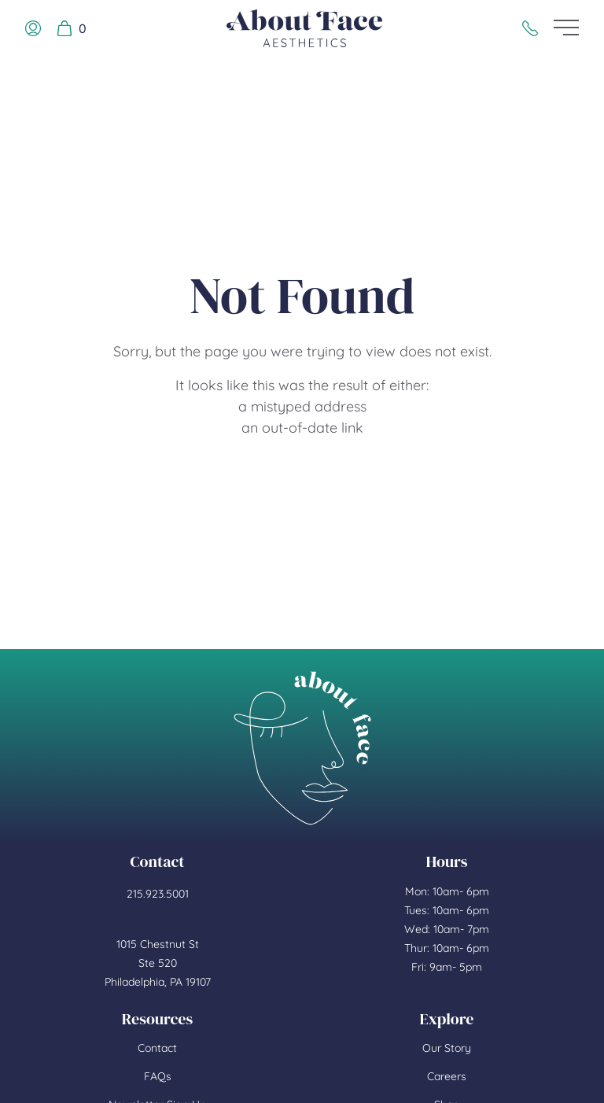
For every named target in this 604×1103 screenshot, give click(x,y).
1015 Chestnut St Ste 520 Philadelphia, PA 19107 (158, 963)
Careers (446, 1076)
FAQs (157, 1076)
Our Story (446, 1048)
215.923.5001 (158, 894)
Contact (157, 1048)
